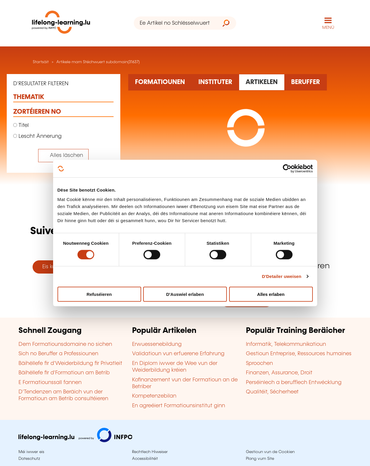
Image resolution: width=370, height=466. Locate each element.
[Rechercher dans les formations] (160, 82)
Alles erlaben (270, 293)
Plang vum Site (260, 459)
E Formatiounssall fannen (50, 382)
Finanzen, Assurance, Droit (279, 373)
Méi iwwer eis (31, 452)
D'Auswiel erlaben (185, 293)
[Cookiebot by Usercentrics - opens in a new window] (287, 168)
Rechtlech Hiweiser (150, 452)
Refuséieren (99, 293)
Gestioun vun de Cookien (270, 452)
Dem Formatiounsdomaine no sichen (65, 344)
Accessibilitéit (145, 459)
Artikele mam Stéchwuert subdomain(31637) (98, 62)
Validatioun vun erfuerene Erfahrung (178, 353)
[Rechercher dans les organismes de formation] (215, 82)
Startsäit (40, 62)
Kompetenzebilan (154, 396)
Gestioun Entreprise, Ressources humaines (299, 353)
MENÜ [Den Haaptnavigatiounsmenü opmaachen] (328, 28)
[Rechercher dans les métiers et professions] (305, 82)
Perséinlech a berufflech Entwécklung (294, 382)
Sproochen (259, 363)
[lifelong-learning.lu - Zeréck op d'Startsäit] (61, 23)
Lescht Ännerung (37, 136)
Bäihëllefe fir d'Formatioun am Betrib (64, 373)
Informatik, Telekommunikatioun (286, 344)
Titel (21, 125)
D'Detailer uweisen (281, 276)
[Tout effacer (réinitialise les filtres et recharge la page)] (63, 155)
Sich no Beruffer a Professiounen (58, 353)
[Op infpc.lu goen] (75, 440)
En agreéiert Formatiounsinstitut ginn (178, 405)
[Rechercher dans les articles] (262, 82)
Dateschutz (29, 459)
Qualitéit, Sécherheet (272, 392)
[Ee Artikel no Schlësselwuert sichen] (175, 23)
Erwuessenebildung (157, 344)
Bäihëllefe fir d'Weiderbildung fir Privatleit (70, 363)
